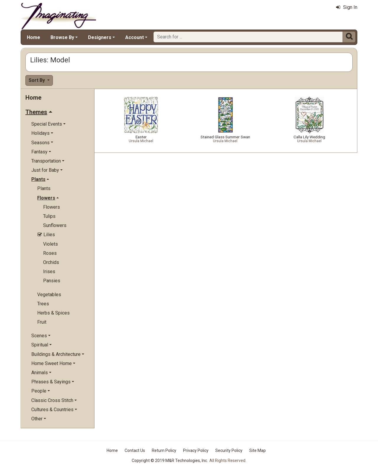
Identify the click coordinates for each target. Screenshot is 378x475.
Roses (50, 253)
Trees (43, 304)
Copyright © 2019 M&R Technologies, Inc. (170, 460)
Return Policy (164, 450)
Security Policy (228, 450)
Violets (50, 244)
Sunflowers (54, 225)
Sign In (346, 7)
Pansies (51, 280)
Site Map (257, 450)
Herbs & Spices (53, 313)
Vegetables (49, 294)
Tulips (49, 216)
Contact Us (135, 450)
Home (33, 37)
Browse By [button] (62, 37)
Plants (43, 188)
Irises (49, 271)
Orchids (51, 262)
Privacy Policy (195, 450)
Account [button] (134, 37)
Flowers (51, 207)
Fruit (41, 322)
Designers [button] (99, 37)
